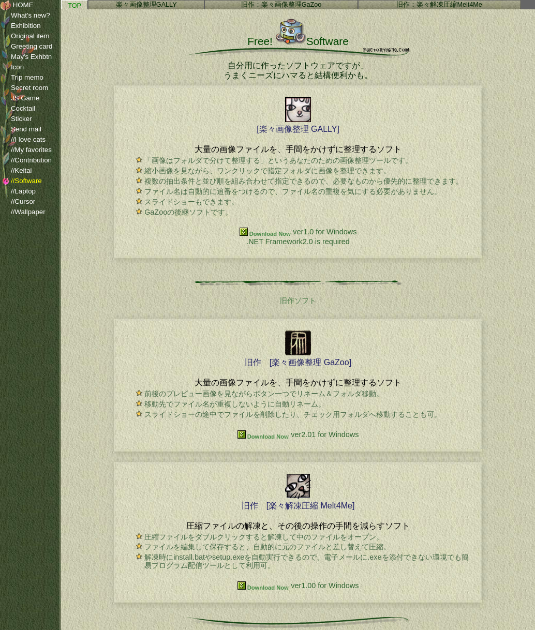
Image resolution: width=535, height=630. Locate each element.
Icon (12, 67)
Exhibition (20, 26)
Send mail (20, 129)
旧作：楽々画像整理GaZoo (281, 4)
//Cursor (17, 202)
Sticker (16, 119)
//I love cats (23, 139)
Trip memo (21, 77)
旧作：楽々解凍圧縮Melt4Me (439, 4)
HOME (16, 5)
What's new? (25, 15)
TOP (74, 5)
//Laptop (18, 191)
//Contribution (26, 160)
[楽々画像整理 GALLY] (298, 124)
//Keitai (16, 171)
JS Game (19, 98)
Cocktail (17, 108)
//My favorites (26, 150)
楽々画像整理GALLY (146, 4)
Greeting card (26, 46)
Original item (24, 36)
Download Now (265, 234)
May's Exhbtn (26, 57)
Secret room (24, 88)
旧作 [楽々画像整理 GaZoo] (298, 357)
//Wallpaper (23, 212)
